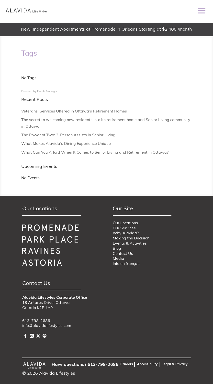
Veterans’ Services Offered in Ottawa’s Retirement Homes (74, 111)
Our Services (124, 228)
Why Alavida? (126, 233)
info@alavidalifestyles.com (46, 326)
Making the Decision (131, 238)
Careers (126, 364)
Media (118, 259)
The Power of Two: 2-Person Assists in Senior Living (68, 135)
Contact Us (123, 254)
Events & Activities (130, 244)
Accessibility (147, 364)
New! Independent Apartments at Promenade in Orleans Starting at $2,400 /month (106, 29)
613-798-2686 (36, 321)
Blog (117, 249)
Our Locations (125, 223)
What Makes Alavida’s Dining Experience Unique (66, 144)
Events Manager (47, 91)
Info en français (126, 264)
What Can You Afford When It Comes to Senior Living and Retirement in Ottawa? (94, 153)
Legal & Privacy (175, 364)
